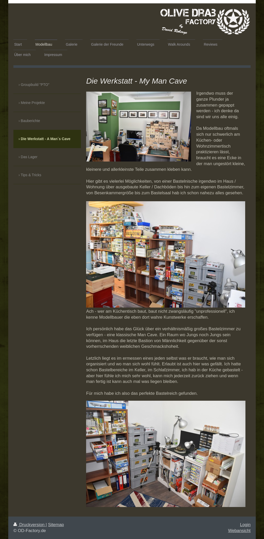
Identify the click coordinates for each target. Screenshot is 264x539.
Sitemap (56, 524)
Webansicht (239, 530)
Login (245, 524)
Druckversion (29, 524)
